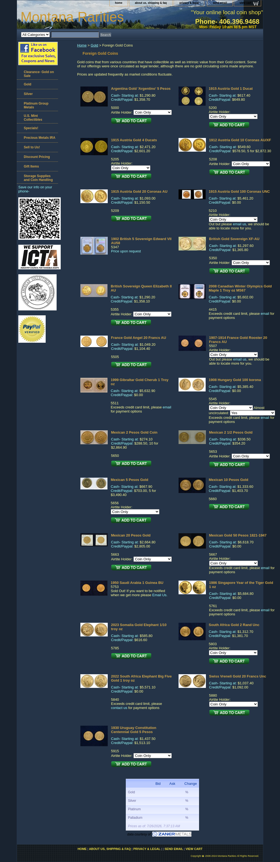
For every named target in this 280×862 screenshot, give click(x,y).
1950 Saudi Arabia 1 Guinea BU (137, 583)
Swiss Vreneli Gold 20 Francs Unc (237, 676)
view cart (245, 2)
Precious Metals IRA (39, 138)
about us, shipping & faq (151, 2)
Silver (28, 94)
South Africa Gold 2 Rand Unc (234, 625)
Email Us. (160, 595)
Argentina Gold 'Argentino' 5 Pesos (141, 89)
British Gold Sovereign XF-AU (234, 239)
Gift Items (31, 166)
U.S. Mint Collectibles (33, 118)
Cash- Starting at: (125, 95)
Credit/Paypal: (122, 99)
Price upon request (126, 251)
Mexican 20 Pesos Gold (131, 535)
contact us (119, 708)
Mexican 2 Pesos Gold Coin (134, 432)
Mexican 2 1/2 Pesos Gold (231, 432)
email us (239, 224)
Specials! (31, 128)
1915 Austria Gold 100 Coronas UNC (239, 191)
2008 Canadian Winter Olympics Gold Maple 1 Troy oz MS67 (240, 288)
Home (82, 45)
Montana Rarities (72, 17)
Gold (94, 45)
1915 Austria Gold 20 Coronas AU (139, 191)
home (118, 2)
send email (220, 2)
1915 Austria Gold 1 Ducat (231, 89)
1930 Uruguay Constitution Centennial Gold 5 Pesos (133, 730)
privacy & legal (189, 2)
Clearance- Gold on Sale (39, 74)
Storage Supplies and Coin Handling (38, 178)
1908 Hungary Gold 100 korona (235, 380)
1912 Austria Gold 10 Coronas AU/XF (240, 140)
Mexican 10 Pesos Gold (229, 480)
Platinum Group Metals (36, 105)
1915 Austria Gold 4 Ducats (134, 140)
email (265, 314)
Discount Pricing (37, 157)
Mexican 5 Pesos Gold (129, 480)
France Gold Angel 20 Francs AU (138, 338)
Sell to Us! (32, 147)
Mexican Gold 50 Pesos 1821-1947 (238, 535)
